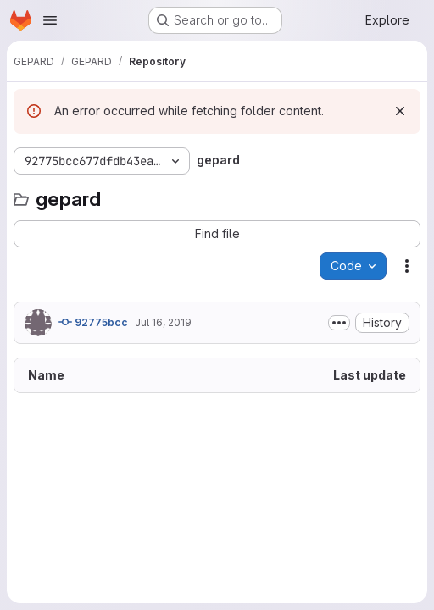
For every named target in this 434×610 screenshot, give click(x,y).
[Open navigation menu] (50, 20)
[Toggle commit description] (339, 322)
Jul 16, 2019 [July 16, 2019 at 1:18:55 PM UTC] (163, 322)
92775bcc (93, 322)
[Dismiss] (400, 111)
